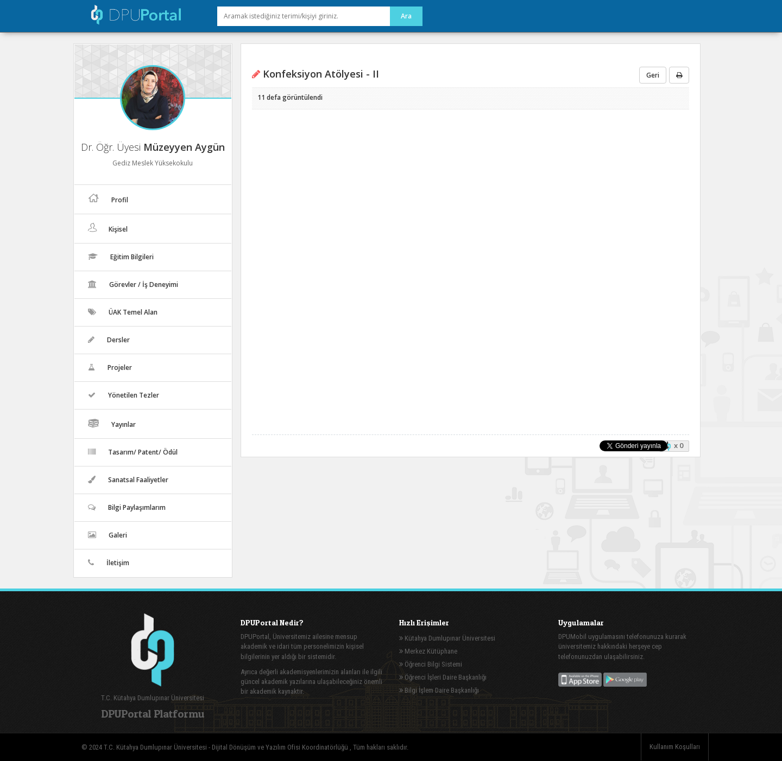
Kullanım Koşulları (674, 747)
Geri (652, 75)
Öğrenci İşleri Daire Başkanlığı (443, 677)
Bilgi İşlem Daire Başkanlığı (439, 690)
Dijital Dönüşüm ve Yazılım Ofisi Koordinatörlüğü (281, 747)
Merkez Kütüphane (428, 651)
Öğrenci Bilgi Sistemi (430, 664)
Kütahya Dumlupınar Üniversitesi (447, 638)
